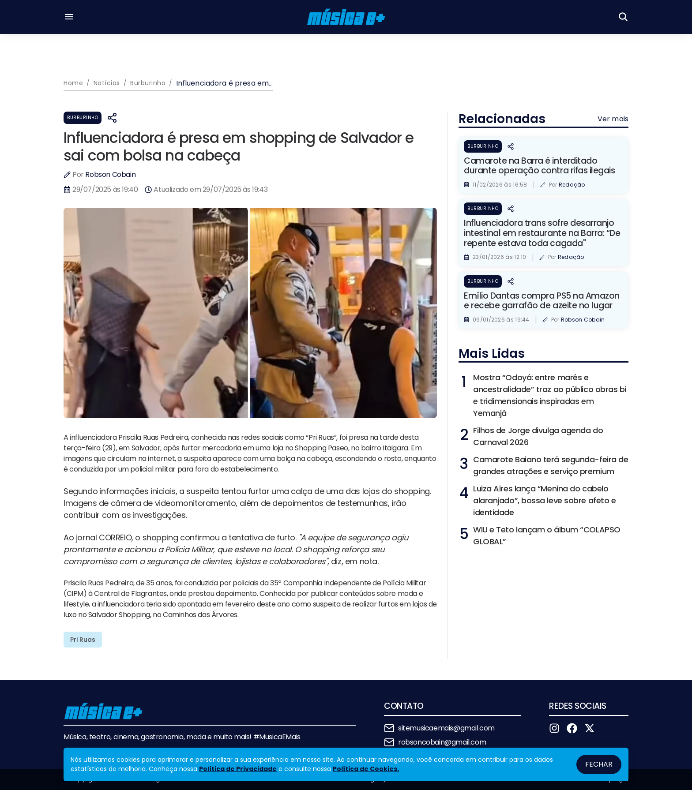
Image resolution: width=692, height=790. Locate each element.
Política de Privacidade (238, 768)
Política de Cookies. (366, 768)
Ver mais (613, 119)
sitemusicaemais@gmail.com (446, 728)
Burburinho (82, 117)
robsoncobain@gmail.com (442, 742)
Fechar (599, 764)
